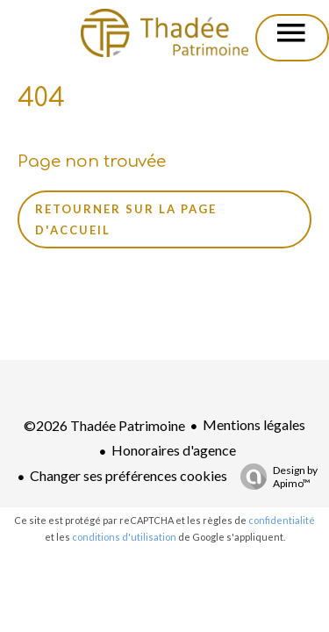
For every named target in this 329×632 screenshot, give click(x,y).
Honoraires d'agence (173, 450)
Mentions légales (254, 424)
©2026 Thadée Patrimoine (104, 425)
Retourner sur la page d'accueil (126, 219)
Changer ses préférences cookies (128, 475)
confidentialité (281, 520)
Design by (275, 476)
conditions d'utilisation (124, 536)
